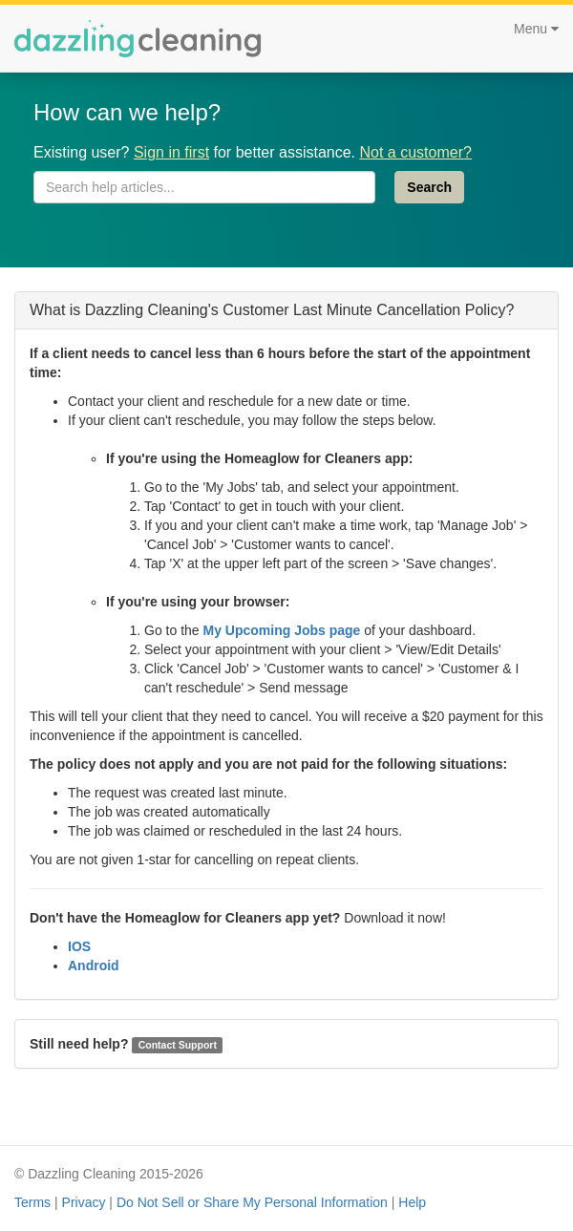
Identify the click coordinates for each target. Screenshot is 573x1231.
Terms (32, 1202)
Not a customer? (415, 152)
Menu (536, 28)
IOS (79, 946)
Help (412, 1202)
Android (93, 965)
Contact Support (177, 1045)
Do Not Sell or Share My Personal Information (252, 1202)
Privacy (84, 1202)
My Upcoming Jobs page (281, 630)
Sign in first (171, 152)
